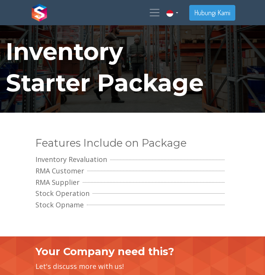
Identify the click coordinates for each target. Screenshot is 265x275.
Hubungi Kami (212, 12)
